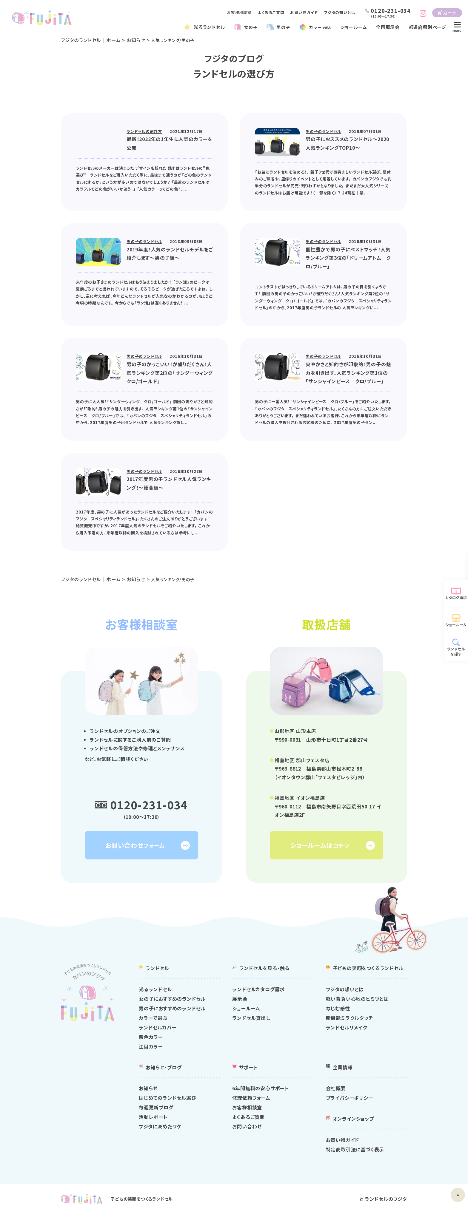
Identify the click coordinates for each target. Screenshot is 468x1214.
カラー (321, 27)
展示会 (239, 999)
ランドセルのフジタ (386, 1199)
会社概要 (336, 1088)
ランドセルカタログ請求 (258, 989)
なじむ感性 (338, 1008)
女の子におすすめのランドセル (172, 999)
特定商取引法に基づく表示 (355, 1149)
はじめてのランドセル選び (167, 1098)
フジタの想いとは (339, 12)
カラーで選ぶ (153, 1018)
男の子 (282, 27)
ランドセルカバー (157, 1027)
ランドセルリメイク (346, 1027)
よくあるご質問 (271, 12)
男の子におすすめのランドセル (172, 1008)
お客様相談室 (239, 12)
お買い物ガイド (304, 12)
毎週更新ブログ (156, 1107)
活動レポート (153, 1117)
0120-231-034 (149, 804)
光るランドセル (209, 27)
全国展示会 (389, 27)
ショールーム (356, 27)
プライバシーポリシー (349, 1098)
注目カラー (151, 1046)
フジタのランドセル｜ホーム (91, 40)
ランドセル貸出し (251, 1018)
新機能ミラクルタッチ (349, 1018)
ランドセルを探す (456, 651)
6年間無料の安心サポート (260, 1088)
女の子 (250, 27)
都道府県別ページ (427, 27)
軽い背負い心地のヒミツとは (357, 999)
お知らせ (136, 40)
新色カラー (151, 1037)
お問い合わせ (247, 1126)
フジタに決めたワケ (160, 1126)
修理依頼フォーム (251, 1098)
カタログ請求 (456, 597)
